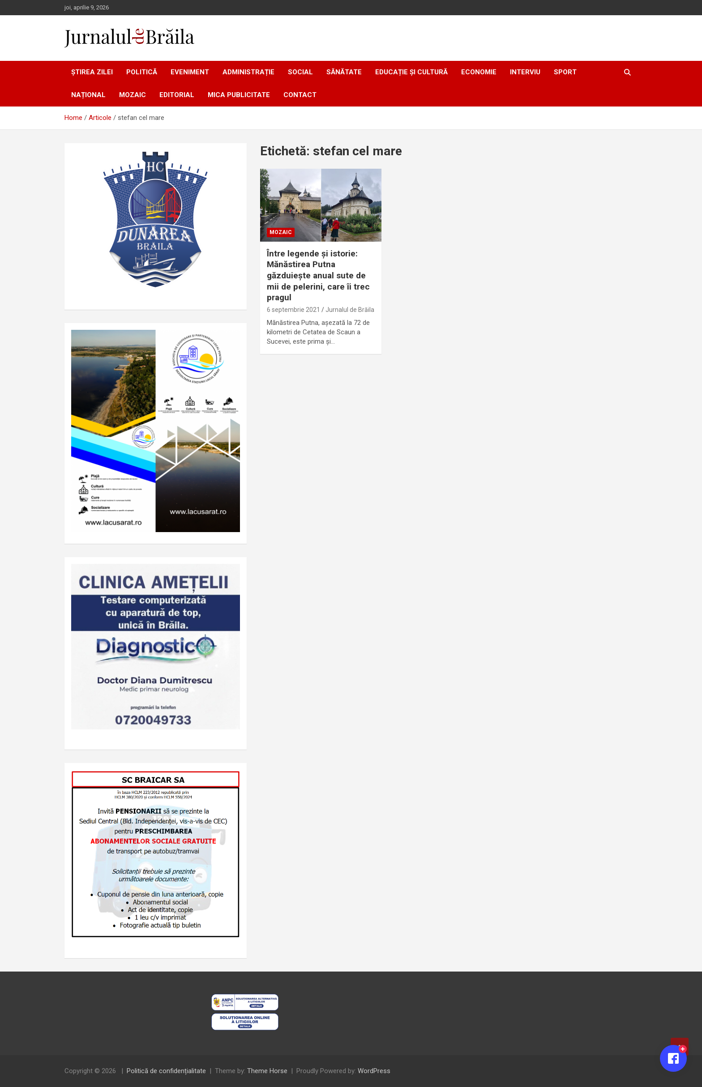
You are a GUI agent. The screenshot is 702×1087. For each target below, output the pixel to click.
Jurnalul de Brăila (349, 309)
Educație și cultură (411, 72)
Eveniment (190, 72)
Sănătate (344, 72)
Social (300, 72)
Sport (565, 72)
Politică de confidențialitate (166, 1071)
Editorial (176, 95)
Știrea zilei (92, 72)
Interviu (525, 72)
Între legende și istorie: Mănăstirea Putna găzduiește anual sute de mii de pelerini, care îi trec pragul (318, 275)
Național (88, 95)
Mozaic (132, 95)
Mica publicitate (239, 95)
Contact (300, 95)
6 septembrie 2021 (293, 309)
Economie (479, 72)
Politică (141, 72)
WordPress (374, 1071)
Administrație (248, 72)
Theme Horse (267, 1071)
